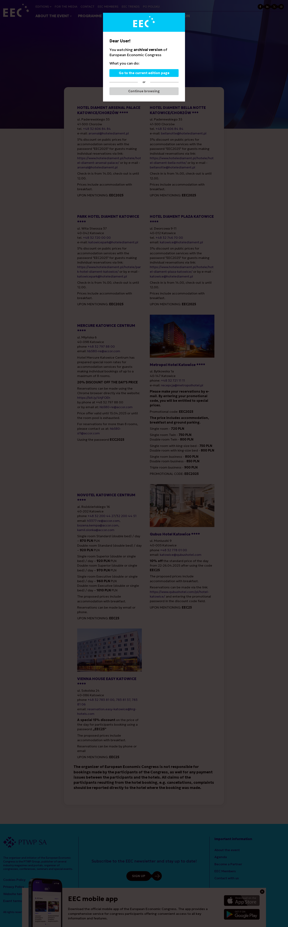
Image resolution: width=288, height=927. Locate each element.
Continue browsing (144, 91)
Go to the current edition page (144, 73)
